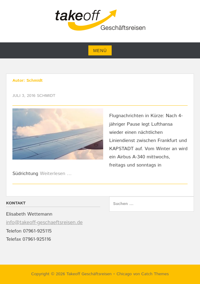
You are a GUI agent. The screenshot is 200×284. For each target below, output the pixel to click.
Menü (100, 50)
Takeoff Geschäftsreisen (88, 274)
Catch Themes (155, 274)
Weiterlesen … (56, 173)
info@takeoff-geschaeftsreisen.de (44, 222)
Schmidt (46, 96)
